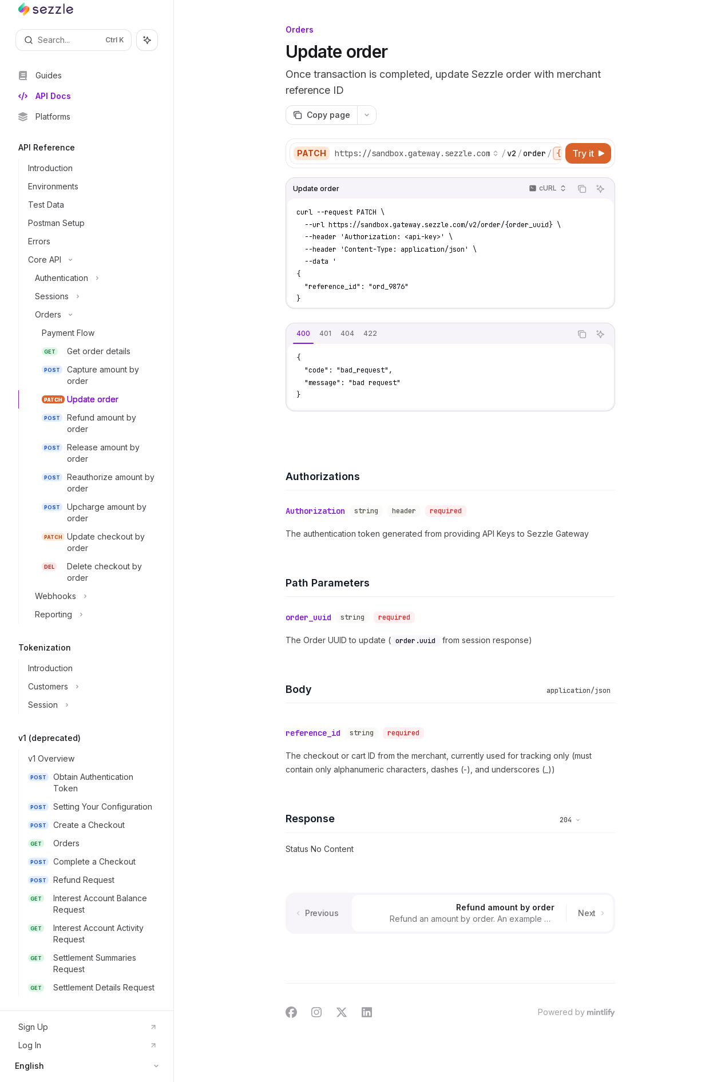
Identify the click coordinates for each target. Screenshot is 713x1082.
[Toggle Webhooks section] (91, 596)
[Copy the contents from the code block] (582, 188)
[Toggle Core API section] (91, 260)
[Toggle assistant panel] (147, 40)
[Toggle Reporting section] (91, 614)
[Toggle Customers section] (91, 686)
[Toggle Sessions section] (91, 296)
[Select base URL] (416, 153)
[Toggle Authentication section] (91, 278)
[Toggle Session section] (91, 705)
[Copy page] (321, 115)
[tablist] (428, 334)
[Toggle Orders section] (91, 315)
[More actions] (367, 115)
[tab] (303, 333)
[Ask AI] (600, 188)
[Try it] (588, 153)
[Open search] (73, 40)
